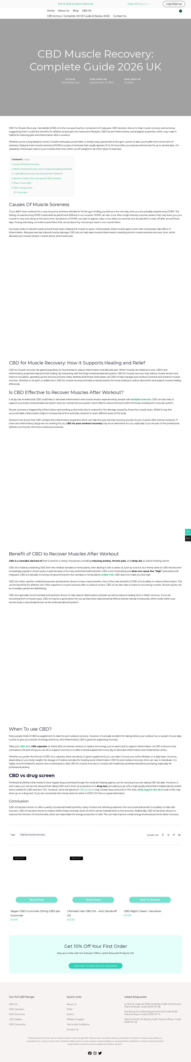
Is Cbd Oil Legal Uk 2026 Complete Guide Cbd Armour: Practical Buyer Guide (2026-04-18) (152, 1003)
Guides (128, 82)
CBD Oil (86, 10)
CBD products (87, 789)
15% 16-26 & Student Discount (75, 4)
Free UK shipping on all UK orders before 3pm (155, 4)
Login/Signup (174, 4)
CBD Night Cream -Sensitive (140, 910)
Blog (75, 10)
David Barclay (70, 82)
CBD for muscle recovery (32, 834)
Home (50, 10)
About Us (63, 10)
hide (26, 159)
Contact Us (119, 16)
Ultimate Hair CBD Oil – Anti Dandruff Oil (91, 910)
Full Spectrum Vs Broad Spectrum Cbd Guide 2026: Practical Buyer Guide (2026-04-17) (150, 1010)
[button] (171, 12)
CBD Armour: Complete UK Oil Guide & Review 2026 (78, 16)
